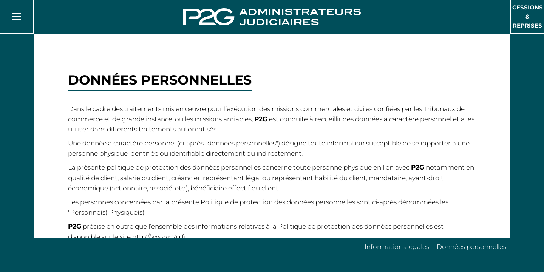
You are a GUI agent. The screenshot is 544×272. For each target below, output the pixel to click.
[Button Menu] (16, 16)
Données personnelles (471, 246)
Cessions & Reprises (527, 16)
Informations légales (397, 246)
